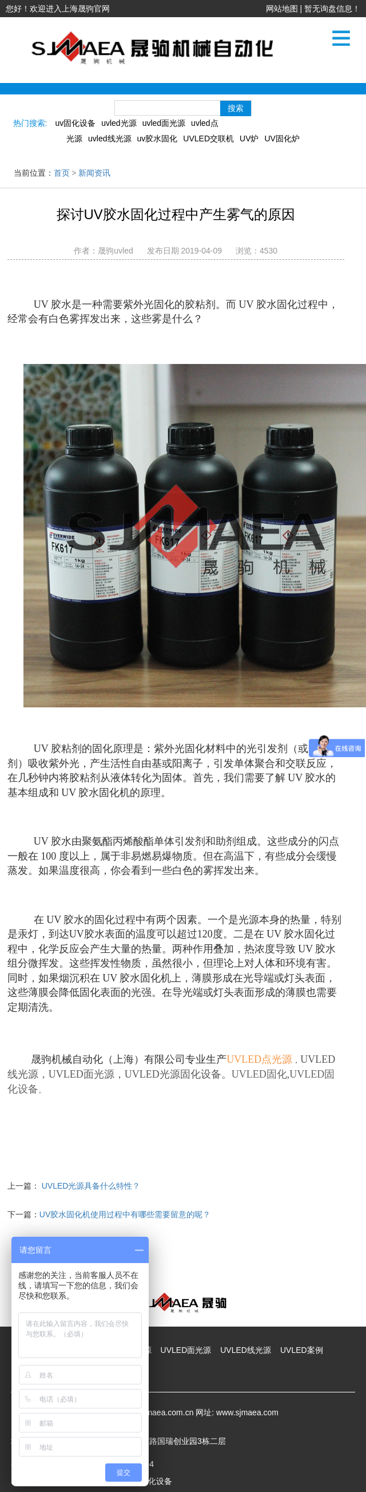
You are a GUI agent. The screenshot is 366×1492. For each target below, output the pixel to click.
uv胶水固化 (157, 138)
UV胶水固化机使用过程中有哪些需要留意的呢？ (124, 1214)
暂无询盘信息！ (332, 8)
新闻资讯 (94, 173)
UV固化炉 (281, 138)
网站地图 (282, 8)
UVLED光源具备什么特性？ (91, 1185)
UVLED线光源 (245, 1350)
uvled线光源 (109, 138)
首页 (62, 173)
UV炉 (249, 138)
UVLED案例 (301, 1350)
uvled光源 (118, 123)
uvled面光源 (163, 123)
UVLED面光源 (186, 1350)
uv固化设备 (75, 123)
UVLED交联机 (208, 138)
